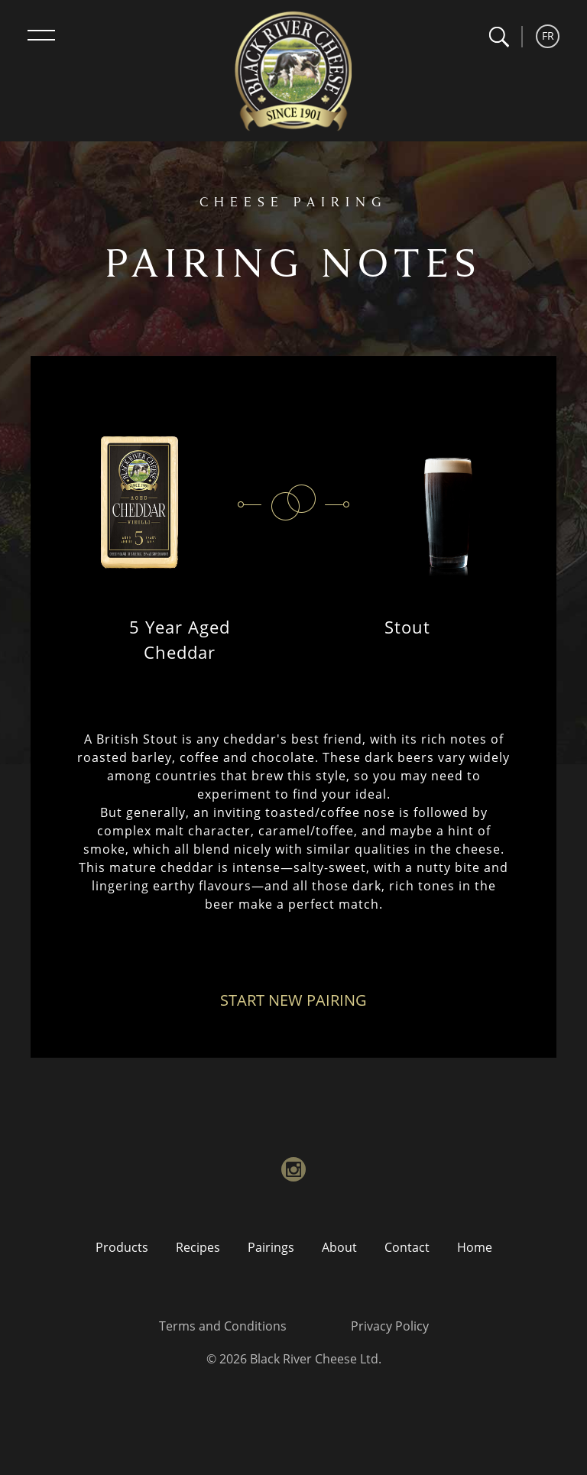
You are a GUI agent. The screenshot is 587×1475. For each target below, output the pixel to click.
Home (474, 1247)
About (339, 1247)
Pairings (271, 1247)
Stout (407, 626)
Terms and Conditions (223, 1326)
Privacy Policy (390, 1326)
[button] (498, 37)
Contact (407, 1247)
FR (548, 35)
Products (122, 1247)
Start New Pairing (293, 1000)
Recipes (198, 1247)
